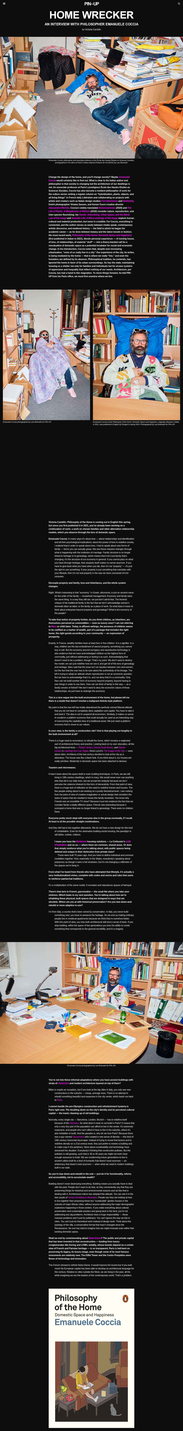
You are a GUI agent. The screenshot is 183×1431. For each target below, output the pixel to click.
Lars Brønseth (63, 1371)
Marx (53, 543)
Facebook (123, 1427)
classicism (63, 1000)
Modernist (81, 758)
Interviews (53, 1408)
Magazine (98, 1408)
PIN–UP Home (99, 1413)
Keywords (53, 1413)
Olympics (73, 1039)
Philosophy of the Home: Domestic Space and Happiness (102, 235)
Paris (59, 1016)
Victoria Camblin (64, 1367)
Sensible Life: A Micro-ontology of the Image (94, 218)
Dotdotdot (128, 201)
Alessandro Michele (59, 208)
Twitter (97, 1427)
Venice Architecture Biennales (82, 1114)
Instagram (109, 1427)
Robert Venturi (85, 664)
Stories (52, 1406)
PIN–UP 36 (70, 1376)
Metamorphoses (106, 208)
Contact (97, 1406)
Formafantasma (109, 201)
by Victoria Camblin (91, 29)
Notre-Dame (94, 1154)
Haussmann (78, 1053)
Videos (51, 1411)
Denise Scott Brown (103, 664)
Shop (95, 1411)
